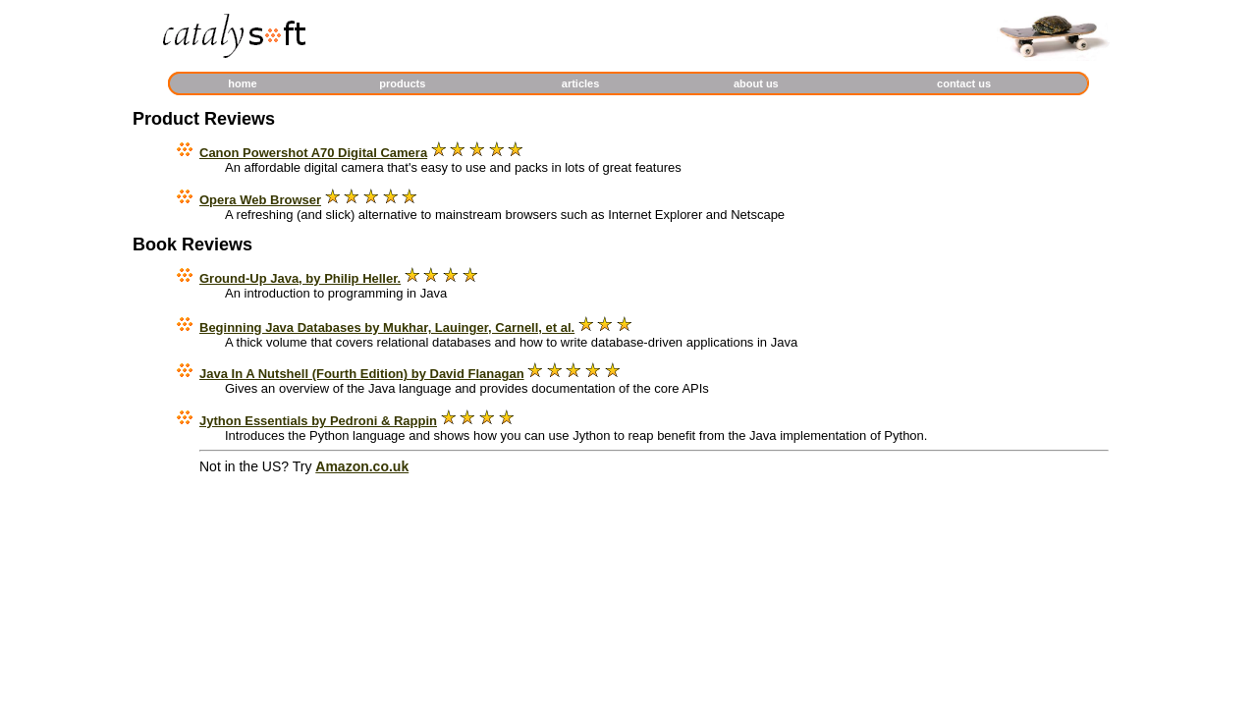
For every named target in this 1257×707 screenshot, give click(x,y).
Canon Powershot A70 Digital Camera (313, 152)
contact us (964, 83)
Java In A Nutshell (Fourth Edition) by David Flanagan (361, 373)
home (242, 83)
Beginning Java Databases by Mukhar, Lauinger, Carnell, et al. (386, 327)
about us (756, 83)
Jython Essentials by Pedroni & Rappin (318, 420)
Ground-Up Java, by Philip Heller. (300, 278)
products (402, 83)
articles (581, 83)
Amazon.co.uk (362, 466)
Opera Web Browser (260, 199)
